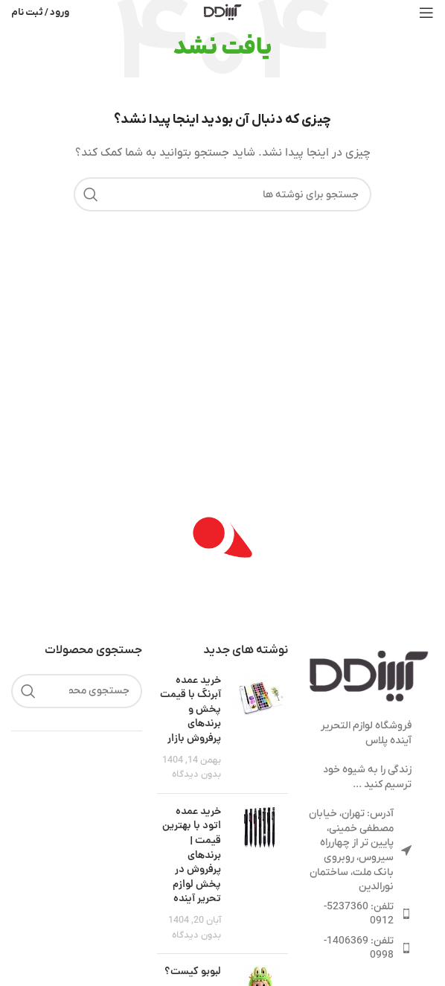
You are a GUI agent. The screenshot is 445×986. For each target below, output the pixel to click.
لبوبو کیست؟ (192, 972)
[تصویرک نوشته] (260, 728)
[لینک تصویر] (368, 676)
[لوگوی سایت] (222, 11)
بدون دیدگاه (196, 774)
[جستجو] (222, 194)
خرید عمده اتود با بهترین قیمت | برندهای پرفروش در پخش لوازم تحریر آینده (191, 856)
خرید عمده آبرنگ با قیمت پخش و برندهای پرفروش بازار (190, 709)
